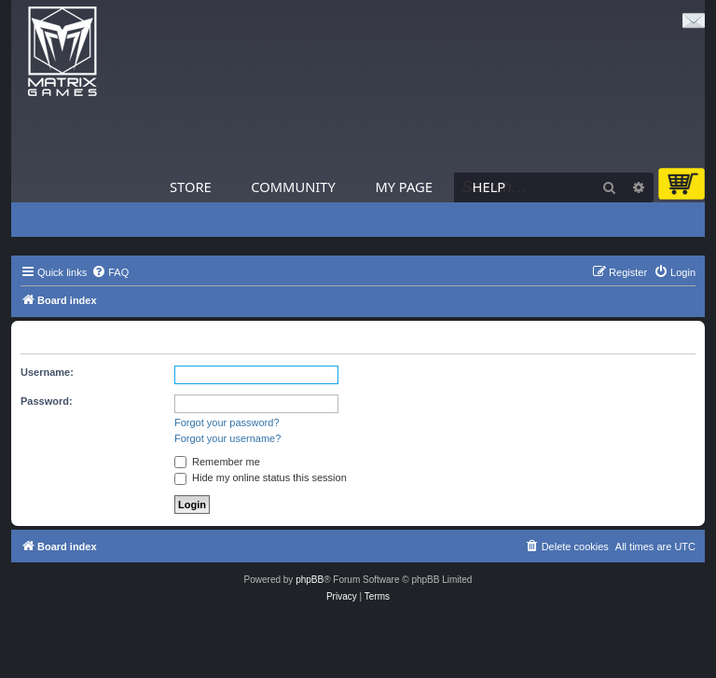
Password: (47, 401)
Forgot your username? (227, 438)
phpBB (310, 579)
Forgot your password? (227, 422)
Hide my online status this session (260, 477)
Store (191, 186)
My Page (404, 186)
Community (293, 186)
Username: (47, 372)
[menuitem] (110, 272)
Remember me (217, 461)
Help (489, 186)
